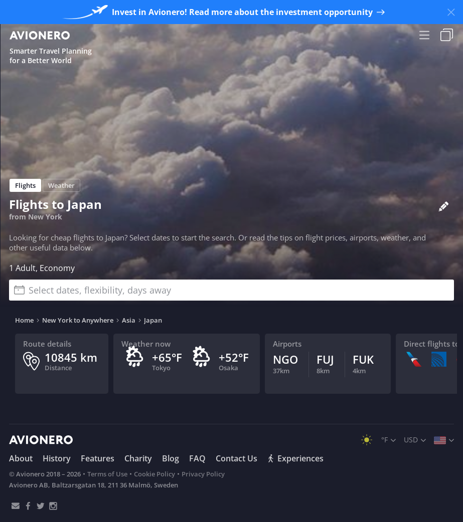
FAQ (197, 458)
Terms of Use (107, 473)
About (21, 458)
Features (97, 458)
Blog (170, 458)
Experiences (295, 458)
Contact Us (236, 458)
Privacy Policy (203, 473)
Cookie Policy (154, 473)
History (57, 458)
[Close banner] (451, 12)
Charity (138, 458)
